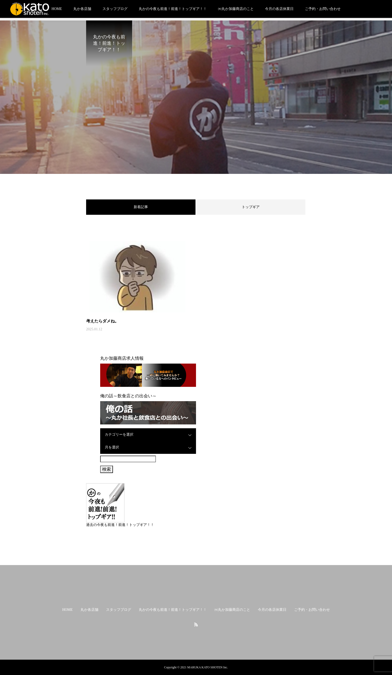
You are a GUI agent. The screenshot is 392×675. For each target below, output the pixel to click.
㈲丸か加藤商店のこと (236, 9)
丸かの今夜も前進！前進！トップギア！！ (173, 9)
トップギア (251, 207)
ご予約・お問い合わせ (323, 9)
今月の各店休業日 (279, 9)
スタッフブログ (115, 9)
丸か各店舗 (82, 9)
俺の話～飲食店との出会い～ (128, 395)
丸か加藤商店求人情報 (122, 358)
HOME (56, 9)
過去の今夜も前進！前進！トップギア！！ (120, 525)
